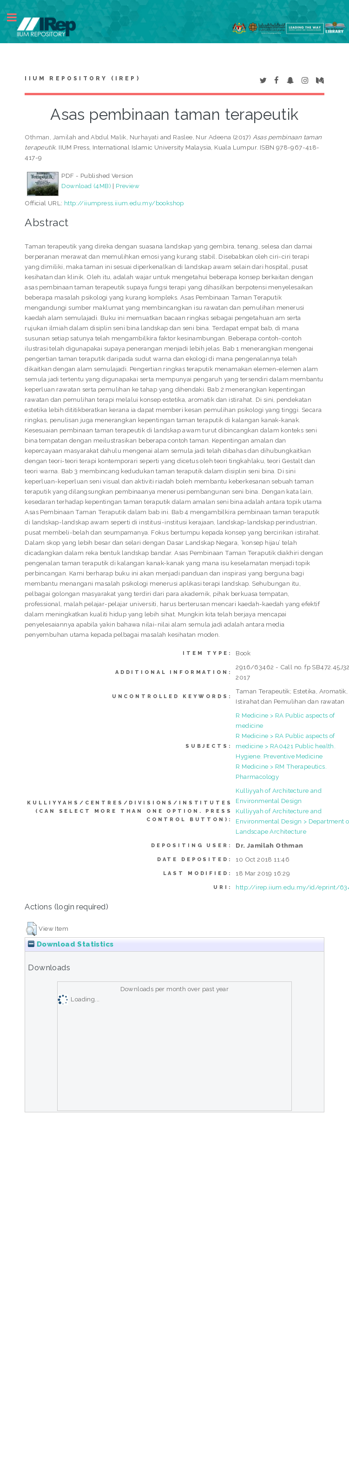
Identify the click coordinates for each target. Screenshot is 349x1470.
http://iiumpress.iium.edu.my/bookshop (124, 203)
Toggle (16, 17)
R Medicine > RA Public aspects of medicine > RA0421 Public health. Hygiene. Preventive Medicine (286, 746)
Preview (127, 185)
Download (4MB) (86, 185)
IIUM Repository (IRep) (82, 78)
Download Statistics (70, 944)
